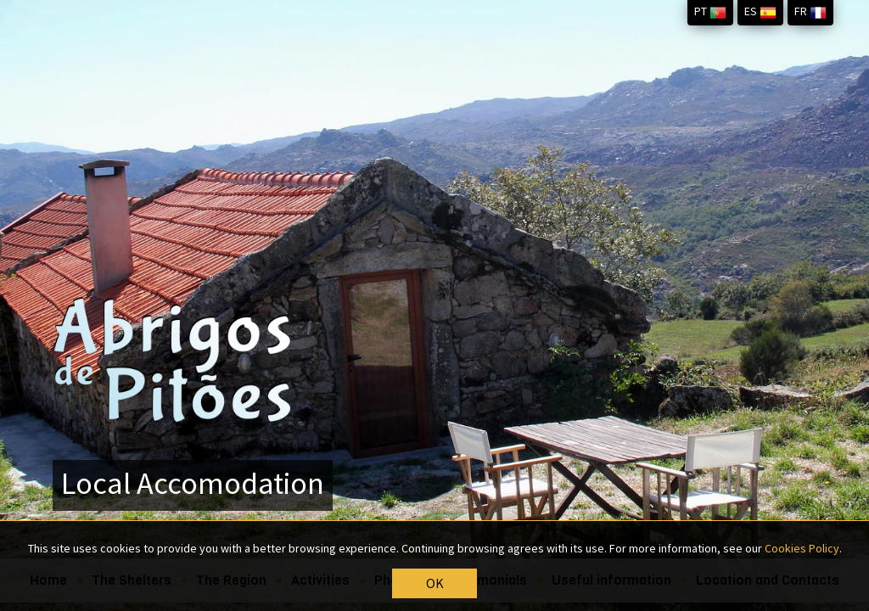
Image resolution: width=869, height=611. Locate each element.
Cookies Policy (802, 549)
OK (435, 583)
